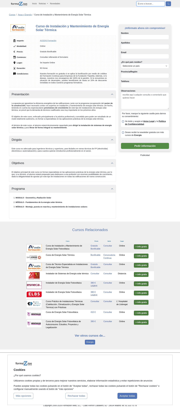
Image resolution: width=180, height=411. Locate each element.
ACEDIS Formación (48, 40)
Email (123, 52)
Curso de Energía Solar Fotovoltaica (62, 312)
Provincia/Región (129, 72)
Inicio (34, 4)
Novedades (55, 4)
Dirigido (17, 139)
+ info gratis (141, 247)
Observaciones (128, 91)
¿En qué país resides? (131, 62)
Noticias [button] (42, 4)
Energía (90, 342)
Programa (18, 188)
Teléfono (125, 81)
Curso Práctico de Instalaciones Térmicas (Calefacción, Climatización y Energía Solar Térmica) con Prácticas (65, 304)
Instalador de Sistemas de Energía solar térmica (67, 273)
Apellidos (125, 43)
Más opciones (23, 395)
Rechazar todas (76, 395)
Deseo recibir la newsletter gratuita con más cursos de (144, 133)
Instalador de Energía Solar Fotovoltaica (64, 283)
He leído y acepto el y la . (145, 122)
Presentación (20, 94)
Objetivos (18, 163)
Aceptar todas (127, 395)
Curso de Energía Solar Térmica (60, 255)
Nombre (124, 33)
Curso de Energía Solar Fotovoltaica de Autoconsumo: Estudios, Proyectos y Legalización (63, 324)
